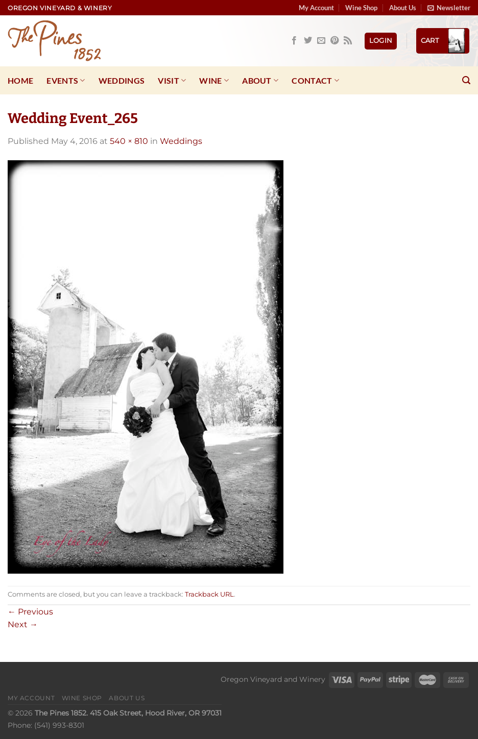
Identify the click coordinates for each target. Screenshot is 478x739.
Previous (30, 612)
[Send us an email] (321, 40)
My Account (316, 8)
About (260, 81)
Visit (172, 81)
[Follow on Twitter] (308, 40)
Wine (214, 81)
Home (20, 80)
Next (23, 624)
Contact (315, 81)
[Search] (466, 80)
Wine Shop (361, 8)
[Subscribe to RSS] (348, 40)
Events (65, 81)
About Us (402, 8)
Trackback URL (209, 594)
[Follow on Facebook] (294, 40)
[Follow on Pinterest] (334, 40)
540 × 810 (129, 141)
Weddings (122, 80)
